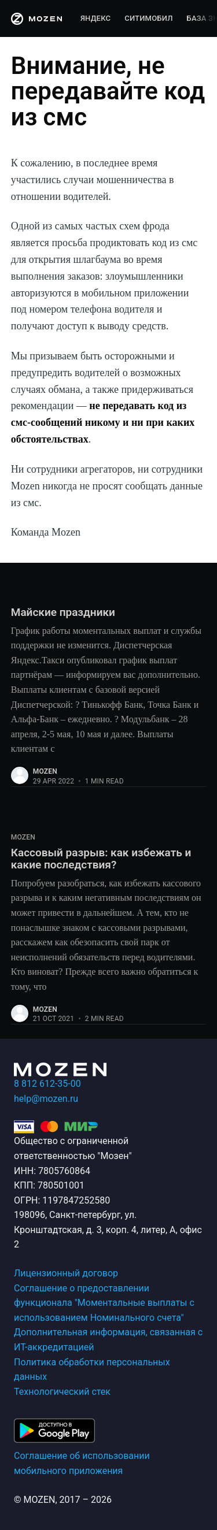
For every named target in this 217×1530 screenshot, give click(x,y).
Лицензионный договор (66, 1273)
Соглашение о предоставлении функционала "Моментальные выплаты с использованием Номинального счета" (104, 1303)
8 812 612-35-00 (47, 1083)
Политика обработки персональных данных (92, 1370)
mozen (45, 771)
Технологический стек (62, 1391)
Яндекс (95, 18)
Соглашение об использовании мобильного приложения (82, 1463)
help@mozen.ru (46, 1098)
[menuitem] (95, 19)
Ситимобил (148, 18)
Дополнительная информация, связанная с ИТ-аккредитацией (108, 1340)
